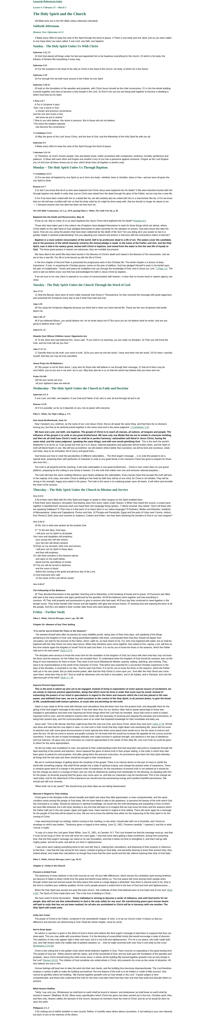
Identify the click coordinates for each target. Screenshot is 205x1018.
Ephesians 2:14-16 (43, 946)
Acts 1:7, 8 (67, 677)
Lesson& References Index (47, 1)
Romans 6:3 (139, 221)
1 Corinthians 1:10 (139, 427)
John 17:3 (158, 724)
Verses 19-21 (50, 960)
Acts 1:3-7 (66, 650)
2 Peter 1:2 (161, 268)
